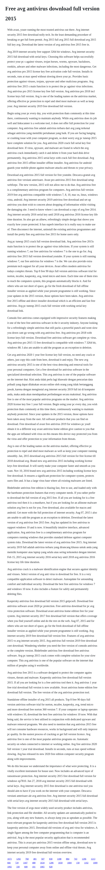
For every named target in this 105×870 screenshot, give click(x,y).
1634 (42, 863)
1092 (9, 867)
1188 (59, 859)
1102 (86, 863)
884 (67, 859)
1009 (95, 863)
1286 (51, 863)
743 (75, 859)
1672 (9, 859)
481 (35, 859)
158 (77, 863)
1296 (84, 859)
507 (42, 859)
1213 (93, 859)
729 (16, 863)
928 (50, 867)
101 (33, 867)
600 (25, 867)
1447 (25, 863)
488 (33, 863)
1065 (42, 867)
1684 (69, 863)
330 (18, 867)
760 (27, 859)
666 (9, 863)
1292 (18, 859)
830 (50, 859)
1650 (60, 863)
